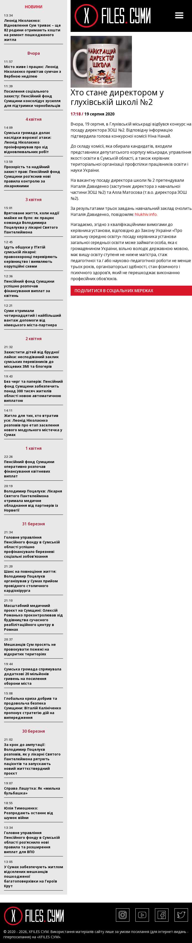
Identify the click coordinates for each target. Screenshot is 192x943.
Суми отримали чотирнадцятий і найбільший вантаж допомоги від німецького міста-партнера (32, 317)
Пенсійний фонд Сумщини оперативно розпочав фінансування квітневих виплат (29, 468)
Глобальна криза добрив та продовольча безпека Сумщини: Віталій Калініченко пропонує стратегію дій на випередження (32, 708)
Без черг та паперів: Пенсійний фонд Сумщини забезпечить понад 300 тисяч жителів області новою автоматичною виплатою (33, 391)
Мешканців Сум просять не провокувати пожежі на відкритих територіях (30, 649)
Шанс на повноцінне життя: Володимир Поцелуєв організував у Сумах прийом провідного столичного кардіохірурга (31, 581)
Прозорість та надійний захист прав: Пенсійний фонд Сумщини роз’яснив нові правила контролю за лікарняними (32, 176)
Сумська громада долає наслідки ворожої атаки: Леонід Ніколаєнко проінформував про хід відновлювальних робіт (27, 142)
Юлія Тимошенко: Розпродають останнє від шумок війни (28, 813)
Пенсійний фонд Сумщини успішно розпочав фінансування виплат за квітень (29, 288)
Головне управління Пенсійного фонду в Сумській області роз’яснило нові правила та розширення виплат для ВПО (32, 842)
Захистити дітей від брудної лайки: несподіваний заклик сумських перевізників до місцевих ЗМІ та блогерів (31, 359)
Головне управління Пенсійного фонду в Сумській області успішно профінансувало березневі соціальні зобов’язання (32, 547)
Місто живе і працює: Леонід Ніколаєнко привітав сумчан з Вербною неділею (32, 71)
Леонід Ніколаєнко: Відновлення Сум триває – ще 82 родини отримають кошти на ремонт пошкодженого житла (32, 30)
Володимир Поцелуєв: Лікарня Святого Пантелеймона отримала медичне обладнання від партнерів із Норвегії (33, 501)
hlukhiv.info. (146, 214)
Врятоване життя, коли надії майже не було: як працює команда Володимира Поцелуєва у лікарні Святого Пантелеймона (31, 222)
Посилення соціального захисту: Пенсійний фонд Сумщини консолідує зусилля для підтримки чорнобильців (32, 98)
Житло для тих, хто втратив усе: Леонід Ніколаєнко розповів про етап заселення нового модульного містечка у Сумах (33, 425)
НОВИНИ (33, 7)
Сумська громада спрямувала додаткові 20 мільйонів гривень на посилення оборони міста (32, 676)
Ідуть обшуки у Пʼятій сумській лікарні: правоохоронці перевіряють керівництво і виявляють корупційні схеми (30, 257)
